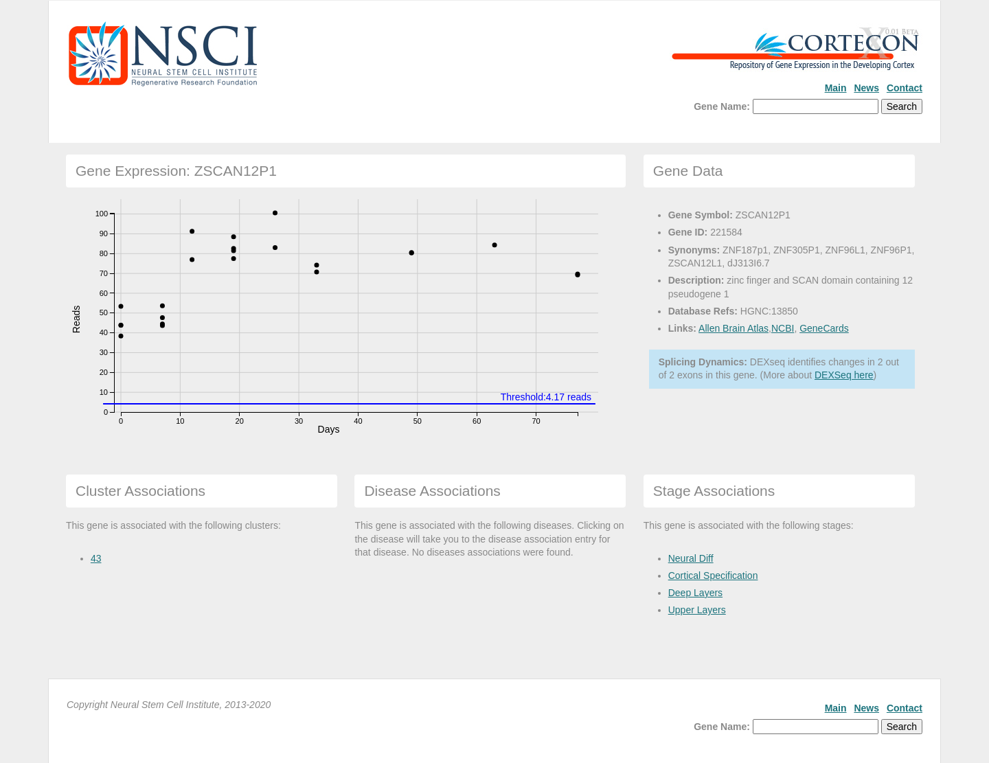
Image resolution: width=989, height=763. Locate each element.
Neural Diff (691, 558)
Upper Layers (697, 609)
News (866, 87)
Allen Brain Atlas (733, 328)
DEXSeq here (844, 374)
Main (836, 87)
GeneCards (824, 328)
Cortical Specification (713, 575)
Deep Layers (695, 592)
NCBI (782, 328)
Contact (904, 87)
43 (96, 558)
